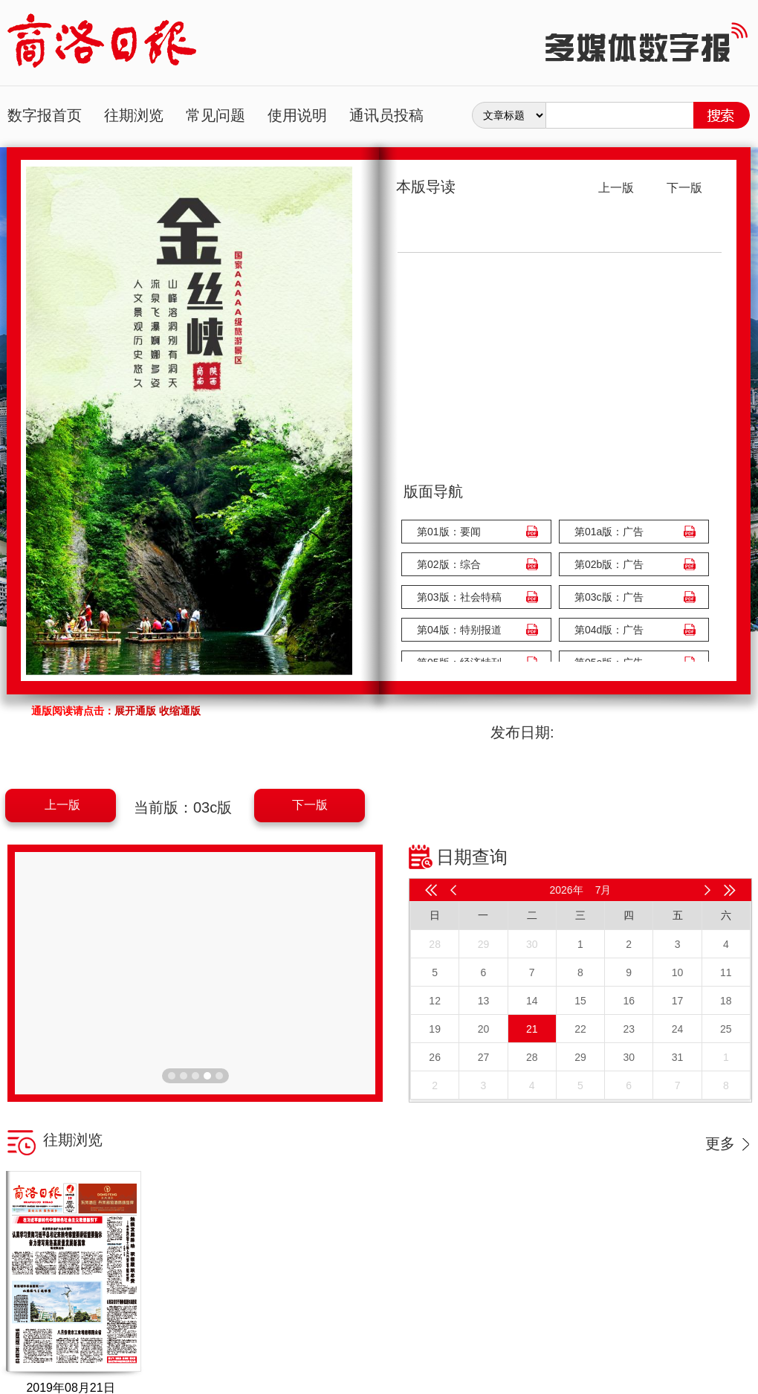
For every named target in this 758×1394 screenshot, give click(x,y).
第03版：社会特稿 (459, 597)
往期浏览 (133, 115)
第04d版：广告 (609, 630)
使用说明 (297, 115)
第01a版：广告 (609, 532)
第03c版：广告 (609, 597)
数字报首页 (44, 115)
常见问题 (215, 115)
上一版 (62, 804)
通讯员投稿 (386, 115)
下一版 (310, 804)
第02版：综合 (449, 564)
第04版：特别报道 (459, 630)
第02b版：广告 (609, 564)
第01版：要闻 (449, 532)
